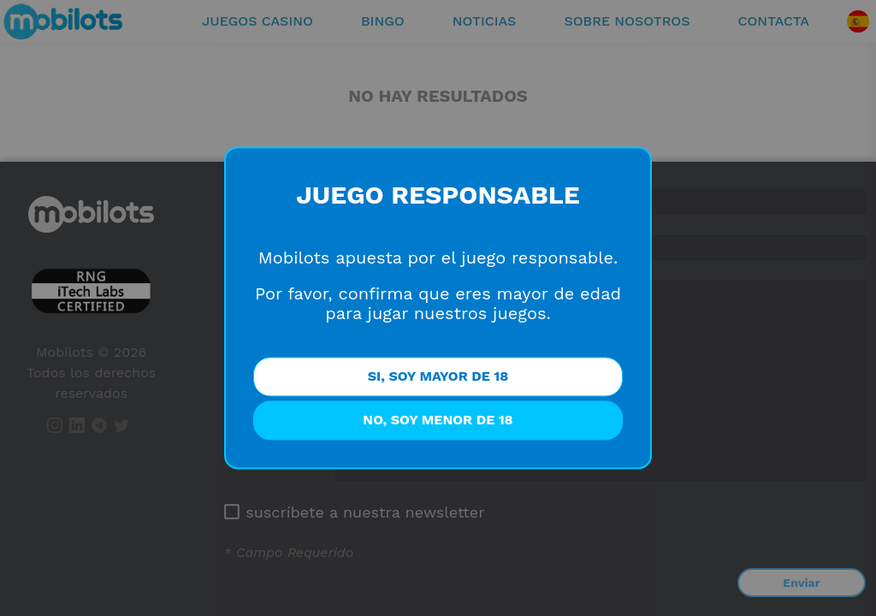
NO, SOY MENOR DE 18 (437, 420)
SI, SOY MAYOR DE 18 (438, 377)
